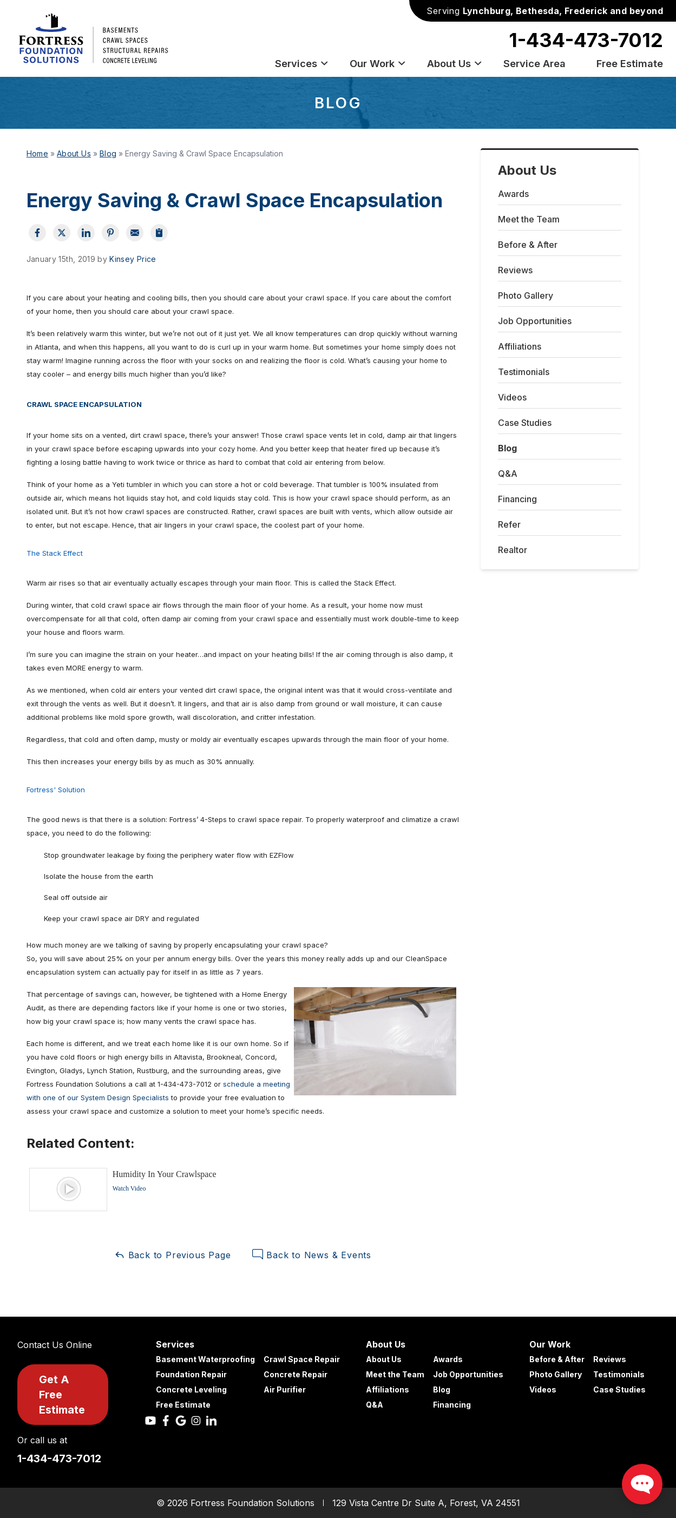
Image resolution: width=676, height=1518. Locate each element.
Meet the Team (529, 219)
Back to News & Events (311, 1254)
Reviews (515, 270)
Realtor (512, 549)
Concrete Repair (295, 1374)
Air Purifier (285, 1389)
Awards (513, 193)
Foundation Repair (191, 1374)
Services (302, 63)
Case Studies (525, 422)
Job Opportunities (535, 321)
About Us (455, 63)
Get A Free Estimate (62, 1394)
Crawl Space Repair (302, 1359)
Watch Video (129, 1188)
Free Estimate (629, 63)
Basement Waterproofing (205, 1359)
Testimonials (523, 371)
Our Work (378, 63)
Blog (507, 448)
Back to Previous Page (172, 1254)
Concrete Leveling (191, 1389)
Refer (509, 524)
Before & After (527, 244)
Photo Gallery (525, 295)
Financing (517, 499)
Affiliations (519, 346)
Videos (512, 397)
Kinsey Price (132, 259)
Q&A (507, 473)
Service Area (534, 63)
